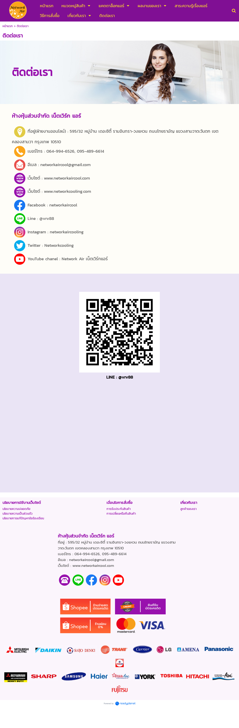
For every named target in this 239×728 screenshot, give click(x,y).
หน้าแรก (7, 26)
